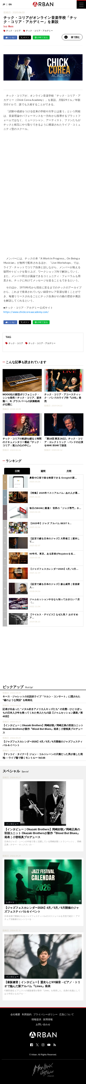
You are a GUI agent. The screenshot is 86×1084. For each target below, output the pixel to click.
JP (4, 4)
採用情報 (48, 1019)
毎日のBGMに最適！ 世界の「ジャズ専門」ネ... (55, 508)
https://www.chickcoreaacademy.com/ (26, 311)
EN (10, 4)
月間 (68, 471)
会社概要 (15, 1014)
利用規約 (27, 1014)
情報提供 (36, 1019)
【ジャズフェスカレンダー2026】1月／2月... (53, 569)
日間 (17, 471)
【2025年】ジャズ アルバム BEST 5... (50, 523)
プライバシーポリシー (45, 1014)
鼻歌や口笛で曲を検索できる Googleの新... (53, 477)
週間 (43, 471)
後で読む (72, 37)
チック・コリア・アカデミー (39, 31)
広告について (66, 1014)
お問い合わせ (43, 1024)
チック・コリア (13, 31)
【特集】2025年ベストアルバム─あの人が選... (54, 493)
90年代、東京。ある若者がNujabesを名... (52, 553)
